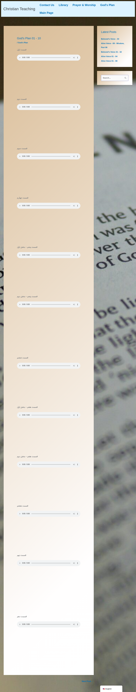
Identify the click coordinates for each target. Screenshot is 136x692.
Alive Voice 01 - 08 (109, 61)
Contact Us (47, 5)
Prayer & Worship (87, 5)
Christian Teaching (19, 9)
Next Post (88, 681)
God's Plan (111, 5)
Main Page (47, 12)
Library (65, 5)
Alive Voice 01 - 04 (109, 56)
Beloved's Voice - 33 (110, 39)
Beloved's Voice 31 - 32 (112, 52)
